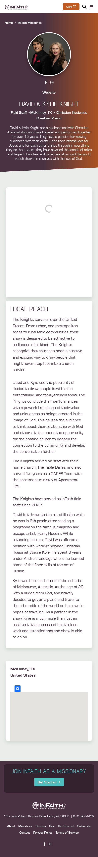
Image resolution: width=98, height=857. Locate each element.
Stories (41, 826)
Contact (24, 832)
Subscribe (84, 826)
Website (49, 92)
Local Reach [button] (29, 309)
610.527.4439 (83, 816)
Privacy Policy (42, 832)
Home (9, 22)
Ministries (25, 826)
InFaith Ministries (30, 22)
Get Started (47, 781)
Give (52, 826)
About (11, 826)
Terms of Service (67, 832)
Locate (18, 688)
